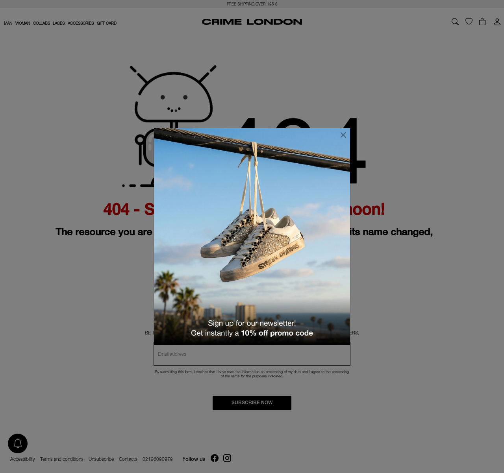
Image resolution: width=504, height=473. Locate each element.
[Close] (343, 135)
